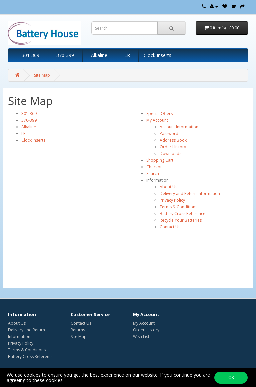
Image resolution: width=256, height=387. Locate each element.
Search (152, 173)
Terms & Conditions (178, 207)
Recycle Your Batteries (181, 220)
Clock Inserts (157, 55)
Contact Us (170, 227)
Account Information (179, 127)
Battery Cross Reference (182, 213)
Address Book (173, 140)
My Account (157, 120)
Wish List (141, 336)
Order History (173, 147)
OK (231, 377)
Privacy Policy (172, 200)
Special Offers (159, 113)
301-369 (30, 55)
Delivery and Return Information (190, 193)
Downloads (170, 153)
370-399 (65, 55)
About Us (168, 187)
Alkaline (99, 55)
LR (127, 55)
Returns (78, 330)
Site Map (42, 75)
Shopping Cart (159, 160)
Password (169, 133)
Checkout (155, 167)
